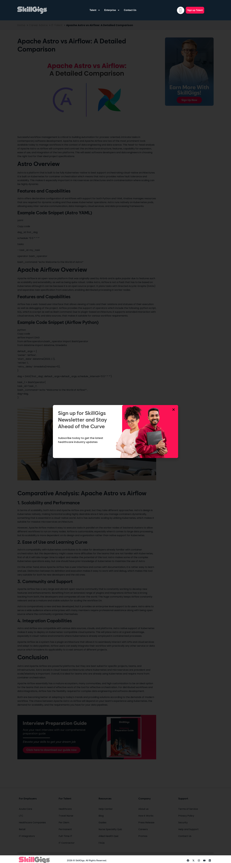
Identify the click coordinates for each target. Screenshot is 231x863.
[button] (173, 409)
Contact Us (130, 10)
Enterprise (112, 10)
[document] (115, 431)
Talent (95, 10)
